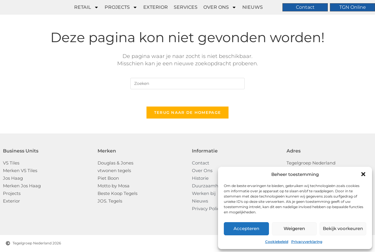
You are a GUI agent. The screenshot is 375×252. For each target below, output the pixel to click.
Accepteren (246, 228)
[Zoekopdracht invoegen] (187, 83)
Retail (86, 7)
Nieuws (252, 7)
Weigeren (294, 228)
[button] (363, 174)
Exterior (155, 7)
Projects (121, 7)
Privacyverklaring (306, 241)
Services (185, 7)
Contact (305, 7)
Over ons (219, 7)
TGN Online (352, 7)
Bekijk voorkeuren (343, 228)
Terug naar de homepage (187, 113)
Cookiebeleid (276, 241)
